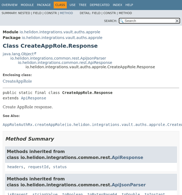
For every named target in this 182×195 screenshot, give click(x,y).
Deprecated (100, 5)
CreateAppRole (17, 81)
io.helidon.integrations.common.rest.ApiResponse (65, 62)
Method (66, 13)
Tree (83, 5)
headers (15, 167)
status (60, 167)
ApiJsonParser (129, 184)
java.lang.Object (18, 54)
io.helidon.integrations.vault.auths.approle (60, 32)
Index (117, 5)
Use (73, 5)
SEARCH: (110, 21)
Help (129, 5)
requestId (38, 167)
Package (44, 5)
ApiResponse (33, 98)
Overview (10, 5)
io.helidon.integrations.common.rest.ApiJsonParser (58, 58)
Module (27, 5)
